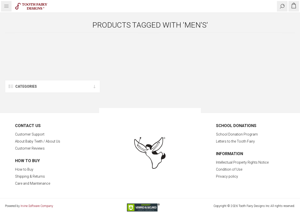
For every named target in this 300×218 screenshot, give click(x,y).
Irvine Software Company (37, 206)
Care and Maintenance (32, 183)
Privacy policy (227, 176)
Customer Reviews (30, 148)
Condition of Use (229, 169)
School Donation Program (237, 134)
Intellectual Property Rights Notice (242, 162)
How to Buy (24, 169)
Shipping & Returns (30, 176)
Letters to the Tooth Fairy (235, 141)
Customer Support (29, 134)
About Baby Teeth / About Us (37, 141)
